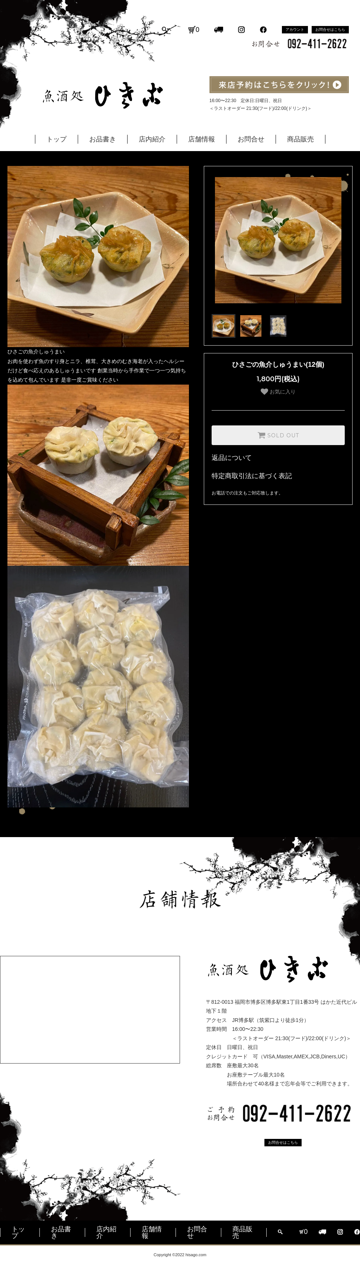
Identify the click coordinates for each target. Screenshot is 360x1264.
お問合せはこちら (330, 29)
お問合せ (251, 139)
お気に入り (278, 391)
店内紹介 (152, 139)
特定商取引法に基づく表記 (252, 476)
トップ (56, 139)
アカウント (295, 29)
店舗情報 (201, 139)
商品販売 (300, 139)
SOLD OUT (278, 435)
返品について (232, 457)
